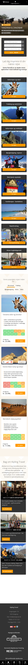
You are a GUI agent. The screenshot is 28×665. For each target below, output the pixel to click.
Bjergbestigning (9, 289)
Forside (2, 662)
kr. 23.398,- (7, 341)
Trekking (18, 285)
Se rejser (14, 52)
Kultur (17, 289)
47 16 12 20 (16, 619)
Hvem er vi (6, 539)
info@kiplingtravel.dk (15, 617)
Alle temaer (11, 285)
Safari (21, 289)
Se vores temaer (7, 571)
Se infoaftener (7, 509)
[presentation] (26, 1)
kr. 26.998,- (7, 393)
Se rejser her (5, 25)
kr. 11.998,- (7, 446)
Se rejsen (20, 341)
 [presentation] (24, 303)
